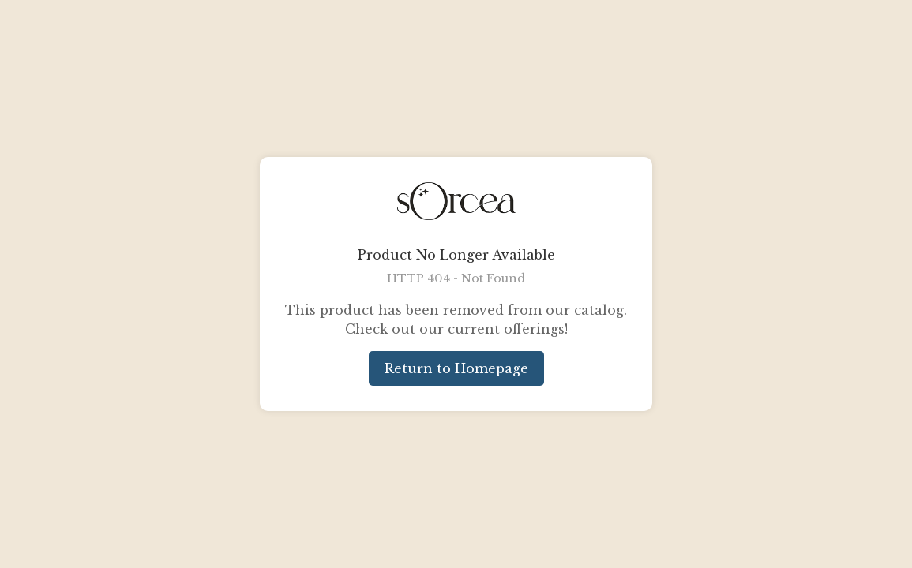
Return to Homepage (456, 368)
